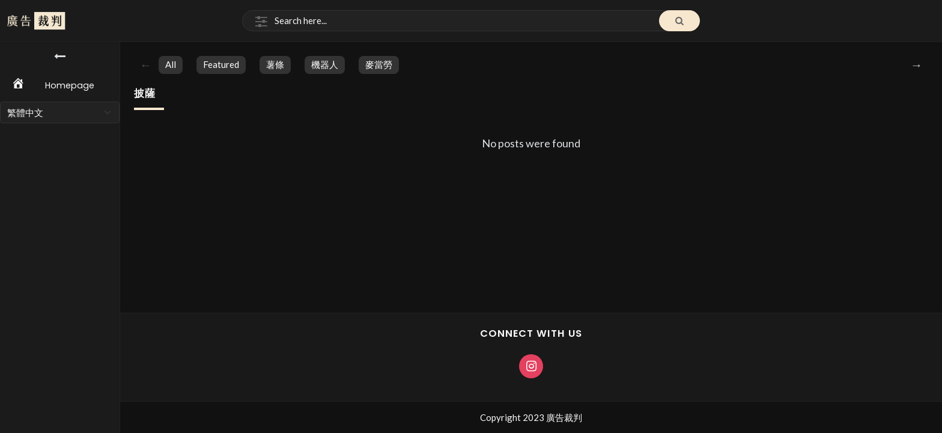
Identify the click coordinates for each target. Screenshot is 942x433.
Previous (146, 65)
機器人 (324, 64)
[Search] (471, 21)
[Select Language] (60, 112)
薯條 (275, 64)
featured (221, 64)
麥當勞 (378, 64)
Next (917, 65)
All (170, 64)
